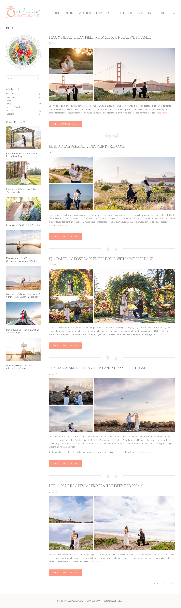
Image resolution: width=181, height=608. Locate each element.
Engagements (104, 13)
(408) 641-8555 (93, 601)
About (69, 13)
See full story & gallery (65, 124)
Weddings (85, 13)
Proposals (125, 13)
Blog (140, 13)
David (54, 152)
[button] (174, 13)
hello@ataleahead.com (114, 601)
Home (56, 13)
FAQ (150, 13)
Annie (54, 43)
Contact (163, 13)
